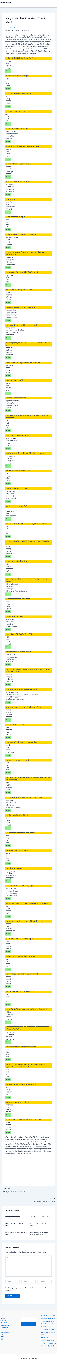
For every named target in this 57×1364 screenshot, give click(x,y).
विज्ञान (2, 1337)
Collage (2, 1316)
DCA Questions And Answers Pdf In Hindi (47, 1339)
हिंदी (1, 1339)
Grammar (3, 1321)
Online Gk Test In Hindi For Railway (40, 1217)
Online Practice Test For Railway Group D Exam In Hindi (39, 1234)
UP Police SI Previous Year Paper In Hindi (40, 1225)
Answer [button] (8, 71)
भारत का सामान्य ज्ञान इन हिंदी (12, 1217)
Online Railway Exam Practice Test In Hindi (16, 1234)
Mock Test (3, 1323)
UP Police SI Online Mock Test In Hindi (14, 1225)
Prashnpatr (5, 3)
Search (23, 1316)
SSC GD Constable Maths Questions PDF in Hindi (48, 1317)
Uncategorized (4, 1332)
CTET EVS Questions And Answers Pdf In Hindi (48, 1345)
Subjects (3, 1330)
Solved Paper (4, 1327)
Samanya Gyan (4, 1325)
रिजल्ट (2, 1334)
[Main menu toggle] (55, 3)
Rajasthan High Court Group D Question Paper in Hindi (48, 1324)
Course (2, 1318)
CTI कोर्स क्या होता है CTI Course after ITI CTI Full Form (48, 1332)
